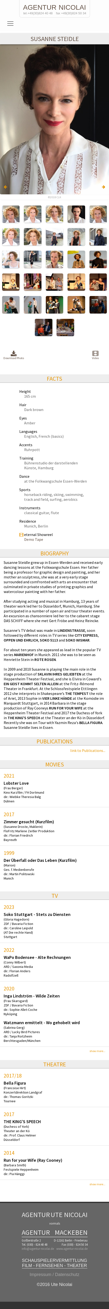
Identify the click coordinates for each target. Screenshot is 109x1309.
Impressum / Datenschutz (54, 1274)
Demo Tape (33, 539)
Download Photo (13, 355)
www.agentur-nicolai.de (72, 1249)
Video (95, 355)
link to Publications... (87, 750)
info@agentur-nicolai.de (38, 1249)
